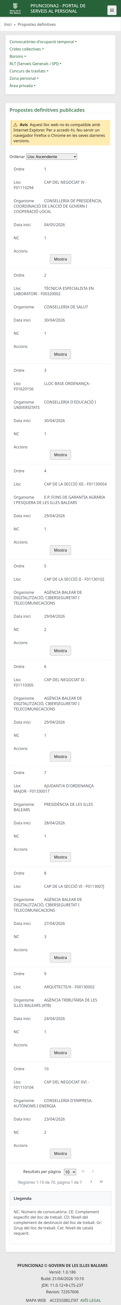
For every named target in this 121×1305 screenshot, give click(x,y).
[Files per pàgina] (70, 1172)
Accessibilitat (64, 1300)
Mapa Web (36, 1300)
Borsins (16, 56)
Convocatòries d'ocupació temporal (42, 41)
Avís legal (90, 1300)
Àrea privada (21, 85)
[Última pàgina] (101, 1181)
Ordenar (17, 156)
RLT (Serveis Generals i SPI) (34, 63)
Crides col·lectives (25, 49)
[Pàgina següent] (91, 1181)
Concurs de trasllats (28, 71)
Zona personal (23, 78)
